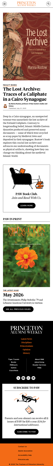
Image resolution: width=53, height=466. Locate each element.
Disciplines (26, 342)
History (26, 353)
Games (13, 368)
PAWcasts (14, 365)
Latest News (26, 339)
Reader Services (39, 365)
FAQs (39, 368)
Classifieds (13, 370)
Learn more (26, 206)
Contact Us (22, 446)
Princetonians (26, 346)
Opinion (26, 349)
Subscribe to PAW (26, 432)
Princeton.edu (23, 459)
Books (13, 362)
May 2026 (13, 295)
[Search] (48, 4)
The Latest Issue (11, 290)
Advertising (39, 362)
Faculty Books (10, 85)
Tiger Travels (13, 359)
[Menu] (4, 4)
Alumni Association (25, 451)
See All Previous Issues (18, 309)
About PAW (39, 359)
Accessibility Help (25, 455)
